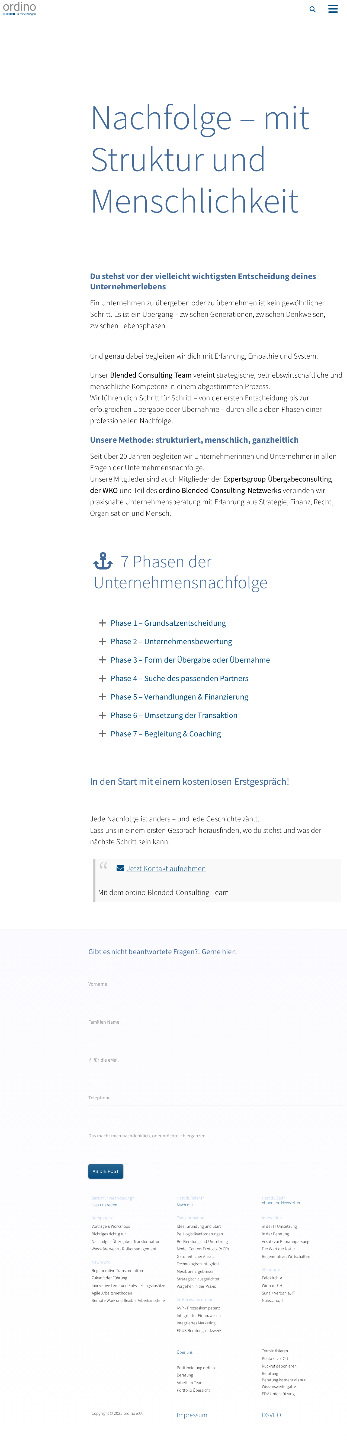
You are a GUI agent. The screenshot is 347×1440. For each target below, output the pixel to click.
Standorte (271, 1270)
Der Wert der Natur (278, 1249)
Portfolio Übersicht (193, 1390)
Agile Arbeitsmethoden (112, 1293)
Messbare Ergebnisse (195, 1271)
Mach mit (185, 1205)
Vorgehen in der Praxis (196, 1286)
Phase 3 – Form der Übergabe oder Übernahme (190, 660)
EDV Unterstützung (278, 1394)
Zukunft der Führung (109, 1278)
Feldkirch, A (272, 1278)
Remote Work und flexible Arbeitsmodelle (128, 1300)
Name (96, 1006)
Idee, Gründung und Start (199, 1226)
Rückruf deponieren (279, 1366)
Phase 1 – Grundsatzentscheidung (168, 623)
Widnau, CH (272, 1286)
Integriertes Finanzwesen (199, 1316)
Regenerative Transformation (117, 1271)
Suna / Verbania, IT (278, 1293)
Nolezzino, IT (273, 1300)
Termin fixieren (275, 1351)
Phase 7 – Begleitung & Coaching (166, 734)
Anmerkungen (107, 1120)
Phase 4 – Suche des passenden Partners (180, 678)
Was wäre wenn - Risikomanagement (124, 1249)
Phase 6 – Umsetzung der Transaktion (174, 715)
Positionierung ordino (196, 1368)
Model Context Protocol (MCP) (203, 1249)
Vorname (102, 968)
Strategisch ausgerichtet (198, 1279)
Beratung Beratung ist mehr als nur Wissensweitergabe (284, 1380)
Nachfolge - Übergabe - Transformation (126, 1242)
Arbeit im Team (190, 1383)
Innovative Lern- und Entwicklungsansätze (128, 1286)
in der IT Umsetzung (279, 1226)
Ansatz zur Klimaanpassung (286, 1242)
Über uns (184, 1352)
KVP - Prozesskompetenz (198, 1308)
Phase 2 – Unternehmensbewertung (171, 641)
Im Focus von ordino (195, 1300)
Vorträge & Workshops (111, 1226)
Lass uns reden (104, 1205)
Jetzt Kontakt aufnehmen (166, 868)
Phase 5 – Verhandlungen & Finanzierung (179, 697)
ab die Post (106, 1171)
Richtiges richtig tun (109, 1234)
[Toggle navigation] (333, 9)
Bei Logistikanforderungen (200, 1234)
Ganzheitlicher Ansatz (195, 1256)
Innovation (272, 1218)
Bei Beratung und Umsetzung (202, 1242)
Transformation (190, 1218)
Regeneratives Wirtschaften (286, 1256)
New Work (101, 1262)
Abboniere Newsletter (281, 1203)
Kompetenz (102, 1218)
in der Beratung (275, 1234)
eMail (97, 1044)
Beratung (185, 1375)
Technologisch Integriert (198, 1264)
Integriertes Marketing (196, 1323)
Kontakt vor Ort (275, 1359)
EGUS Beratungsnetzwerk (199, 1331)
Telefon (98, 1082)
